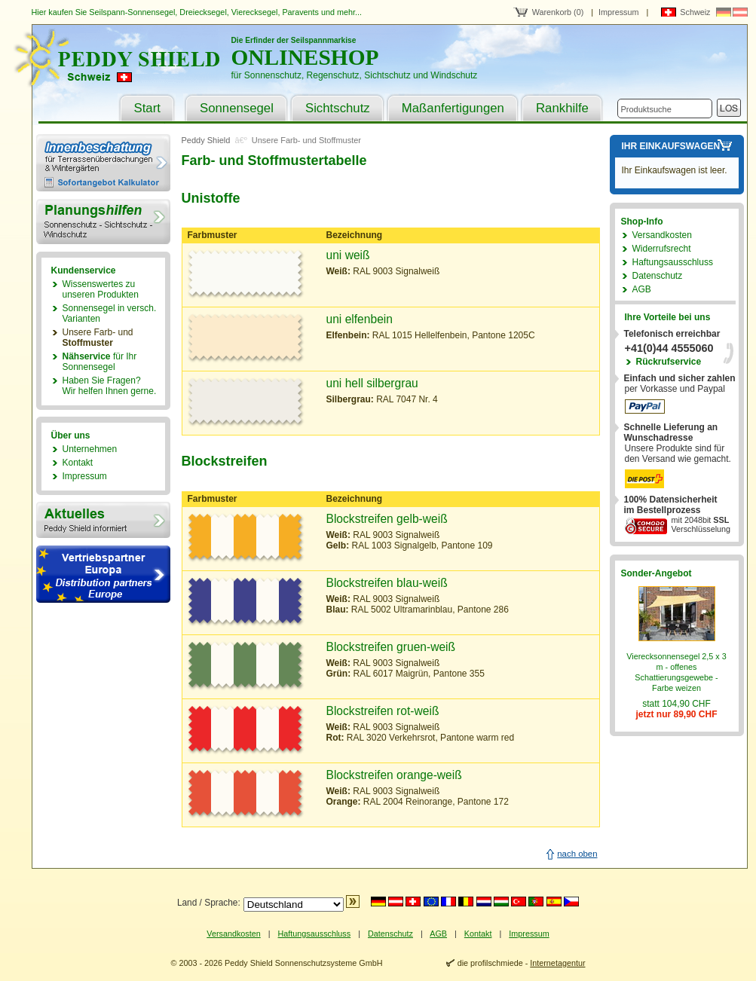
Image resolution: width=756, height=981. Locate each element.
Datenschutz (657, 275)
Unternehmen (90, 449)
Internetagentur (557, 962)
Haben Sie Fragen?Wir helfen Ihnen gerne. (110, 385)
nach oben (577, 853)
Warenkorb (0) (558, 12)
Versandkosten (662, 235)
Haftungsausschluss (672, 262)
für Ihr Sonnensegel (100, 361)
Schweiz (695, 12)
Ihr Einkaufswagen (671, 146)
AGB (641, 289)
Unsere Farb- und (98, 337)
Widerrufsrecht (661, 248)
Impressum (618, 12)
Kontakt (78, 462)
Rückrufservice (669, 361)
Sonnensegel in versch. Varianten (110, 313)
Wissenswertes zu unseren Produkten (101, 289)
